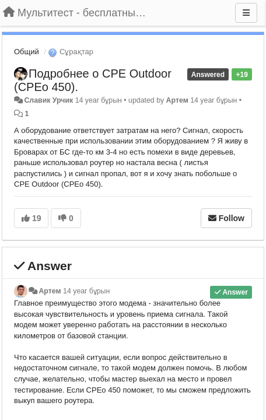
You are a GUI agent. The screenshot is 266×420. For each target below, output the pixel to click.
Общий (26, 51)
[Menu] (246, 13)
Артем (177, 100)
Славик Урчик (48, 100)
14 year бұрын (86, 291)
